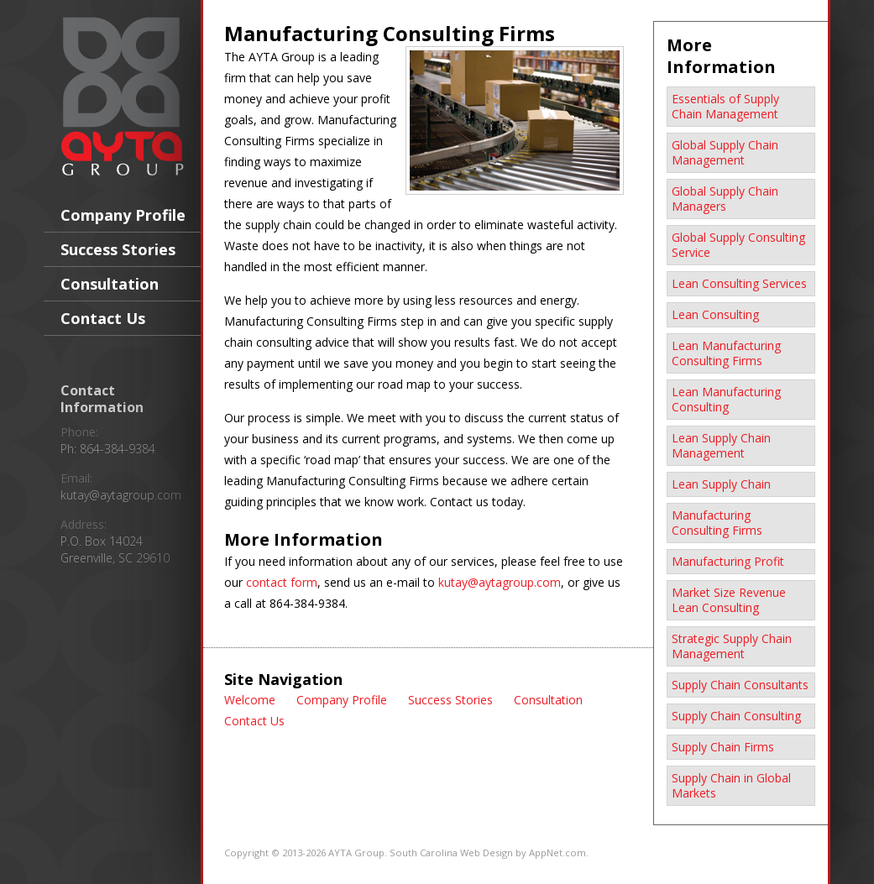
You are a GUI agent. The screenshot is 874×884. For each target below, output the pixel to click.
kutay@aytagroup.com (120, 495)
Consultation (109, 284)
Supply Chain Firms (723, 747)
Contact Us (102, 318)
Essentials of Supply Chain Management (725, 106)
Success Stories (117, 249)
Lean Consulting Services (739, 283)
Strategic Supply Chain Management (732, 646)
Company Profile (123, 215)
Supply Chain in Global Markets (731, 785)
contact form (281, 582)
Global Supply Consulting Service (738, 244)
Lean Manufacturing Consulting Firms (726, 353)
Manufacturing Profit (728, 561)
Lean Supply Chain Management (721, 445)
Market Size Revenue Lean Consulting (729, 599)
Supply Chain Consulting (736, 716)
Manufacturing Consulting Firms (717, 522)
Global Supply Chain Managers (725, 198)
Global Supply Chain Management (725, 152)
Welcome (249, 700)
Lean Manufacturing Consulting (726, 399)
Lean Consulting (715, 314)
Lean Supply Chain (721, 484)
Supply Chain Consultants (740, 685)
